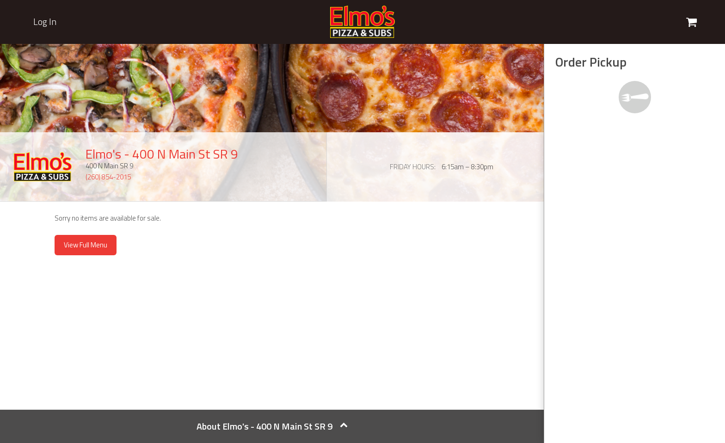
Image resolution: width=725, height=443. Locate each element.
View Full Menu (85, 245)
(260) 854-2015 (108, 177)
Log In (44, 21)
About (272, 426)
